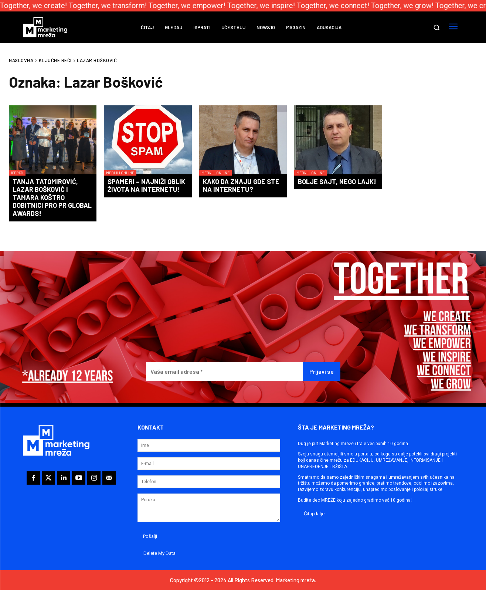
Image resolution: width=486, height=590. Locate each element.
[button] (436, 27)
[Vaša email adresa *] (224, 371)
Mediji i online (120, 172)
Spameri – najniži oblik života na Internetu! (146, 185)
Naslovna (21, 60)
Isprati (17, 172)
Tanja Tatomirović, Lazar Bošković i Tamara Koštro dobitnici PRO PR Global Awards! (52, 197)
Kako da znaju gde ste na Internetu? (241, 185)
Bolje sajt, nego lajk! (337, 181)
